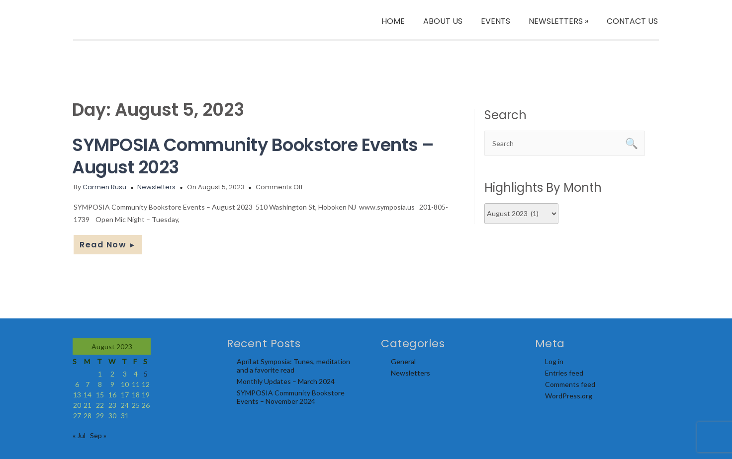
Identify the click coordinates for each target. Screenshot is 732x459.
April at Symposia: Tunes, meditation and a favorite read (293, 365)
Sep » (98, 435)
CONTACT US (632, 21)
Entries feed (564, 373)
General (403, 361)
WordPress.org (568, 395)
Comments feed (570, 384)
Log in (554, 361)
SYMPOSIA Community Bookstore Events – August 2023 (253, 156)
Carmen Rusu (104, 187)
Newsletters (156, 187)
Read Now (108, 244)
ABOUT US (442, 21)
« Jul (79, 435)
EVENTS (495, 21)
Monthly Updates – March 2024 (286, 381)
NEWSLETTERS (558, 21)
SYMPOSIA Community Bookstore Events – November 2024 (291, 396)
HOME (393, 21)
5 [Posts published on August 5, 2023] (146, 374)
